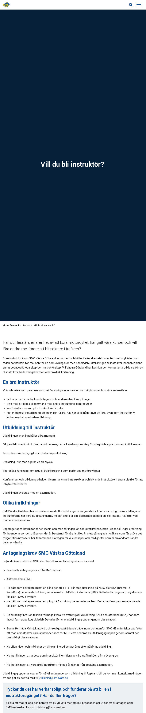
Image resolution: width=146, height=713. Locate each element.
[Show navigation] (139, 5)
